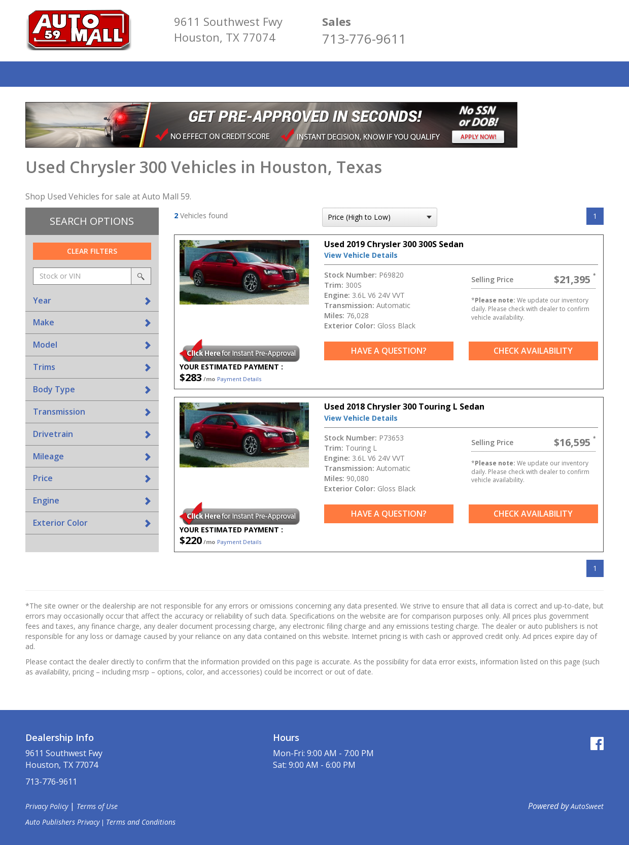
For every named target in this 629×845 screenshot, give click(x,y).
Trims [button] (44, 367)
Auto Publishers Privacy (62, 822)
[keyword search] (82, 276)
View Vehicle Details (361, 255)
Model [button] (45, 344)
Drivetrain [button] (53, 434)
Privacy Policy (46, 806)
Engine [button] (46, 500)
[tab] (92, 301)
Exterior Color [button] (60, 522)
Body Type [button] (54, 389)
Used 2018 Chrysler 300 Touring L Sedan (404, 406)
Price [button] (43, 478)
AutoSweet (587, 806)
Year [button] (42, 300)
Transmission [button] (59, 411)
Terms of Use (97, 806)
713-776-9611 (364, 38)
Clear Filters (92, 251)
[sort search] (379, 217)
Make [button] (43, 322)
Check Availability (533, 350)
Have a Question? (389, 350)
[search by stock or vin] (141, 276)
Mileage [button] (48, 456)
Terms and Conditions (141, 822)
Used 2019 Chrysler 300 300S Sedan (394, 244)
